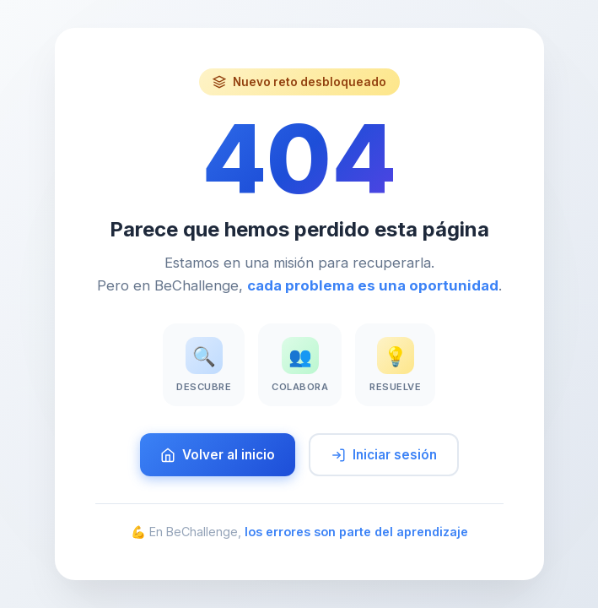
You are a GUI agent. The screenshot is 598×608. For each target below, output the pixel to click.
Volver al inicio (217, 455)
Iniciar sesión (384, 455)
